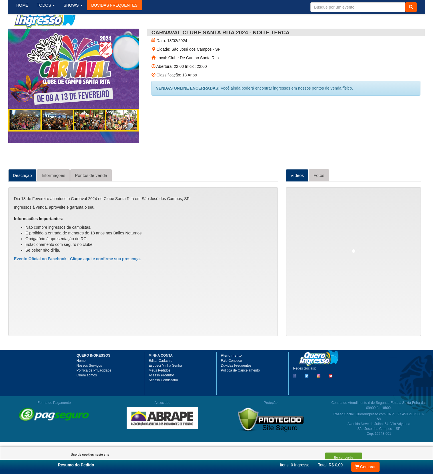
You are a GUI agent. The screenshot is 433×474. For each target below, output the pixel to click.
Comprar (365, 467)
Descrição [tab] (22, 195)
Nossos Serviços (89, 386)
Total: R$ (330, 465)
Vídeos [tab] (297, 195)
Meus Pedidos (159, 391)
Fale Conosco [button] (231, 381)
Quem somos (87, 396)
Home (81, 381)
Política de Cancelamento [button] (240, 391)
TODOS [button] (50, 34)
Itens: (295, 465)
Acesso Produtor (161, 396)
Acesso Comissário (163, 401)
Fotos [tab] (319, 195)
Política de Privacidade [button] (94, 391)
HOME (27, 34)
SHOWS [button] (77, 34)
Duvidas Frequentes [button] (236, 386)
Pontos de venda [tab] (91, 195)
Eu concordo (343, 457)
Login (256, 10)
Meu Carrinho (387, 10)
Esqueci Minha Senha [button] (165, 386)
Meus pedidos (288, 10)
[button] (118, 34)
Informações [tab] (53, 195)
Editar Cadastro (160, 381)
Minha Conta (335, 10)
